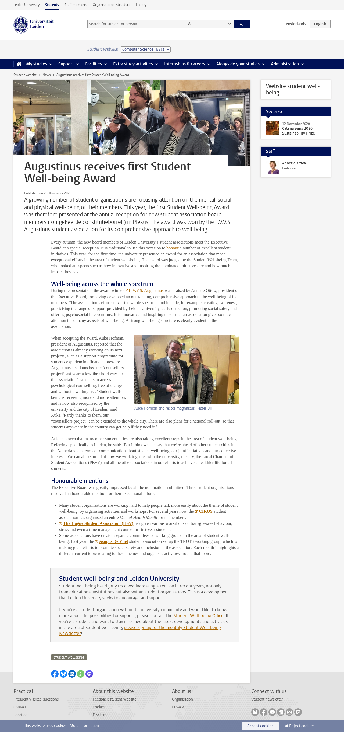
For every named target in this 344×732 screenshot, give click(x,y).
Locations (21, 714)
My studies (36, 64)
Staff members (75, 4)
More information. (85, 725)
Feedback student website (114, 699)
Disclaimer (101, 714)
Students (52, 4)
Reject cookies (301, 726)
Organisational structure (111, 4)
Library (141, 4)
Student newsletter (267, 699)
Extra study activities (133, 64)
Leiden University (26, 4)
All (190, 23)
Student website (25, 75)
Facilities (93, 64)
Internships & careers (184, 64)
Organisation (182, 699)
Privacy (178, 707)
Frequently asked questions (36, 699)
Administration (285, 64)
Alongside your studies (238, 64)
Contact (19, 707)
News (46, 75)
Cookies (99, 707)
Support (66, 64)
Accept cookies (260, 726)
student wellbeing (69, 658)
